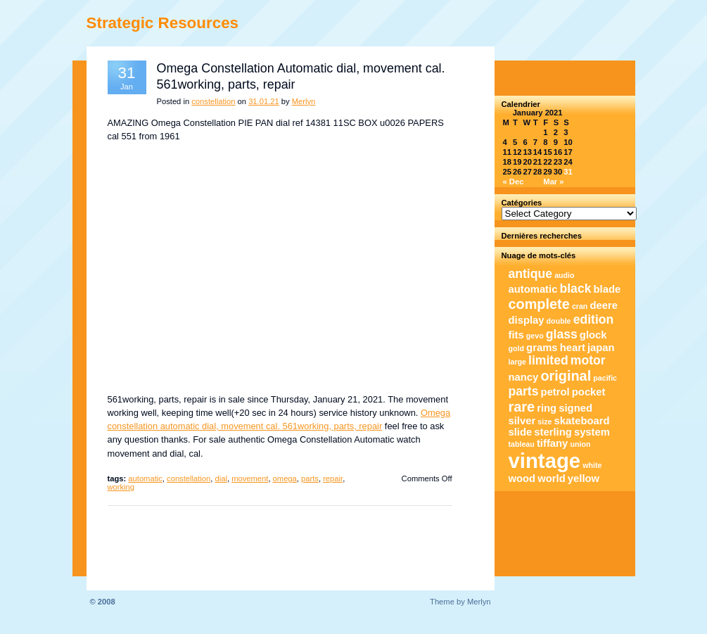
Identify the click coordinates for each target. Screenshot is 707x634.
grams (541, 347)
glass (562, 334)
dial (221, 478)
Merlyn (304, 101)
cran (580, 306)
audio (564, 275)
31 (567, 171)
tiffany (552, 443)
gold (517, 348)
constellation (213, 101)
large (517, 361)
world (551, 478)
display (526, 320)
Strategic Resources (163, 23)
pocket (589, 392)
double (559, 321)
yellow (583, 478)
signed (575, 408)
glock (593, 335)
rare (522, 406)
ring (546, 408)
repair (333, 478)
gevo (535, 335)
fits (516, 335)
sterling (552, 432)
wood (522, 478)
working (121, 487)
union (580, 444)
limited (548, 360)
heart (572, 347)
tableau (522, 444)
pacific (605, 378)
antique (531, 274)
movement (249, 478)
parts (310, 478)
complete (539, 304)
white (591, 465)
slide (521, 432)
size (544, 421)
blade (607, 289)
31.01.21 (263, 101)
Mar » (553, 181)
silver (522, 420)
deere (604, 305)
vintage (545, 460)
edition (593, 319)
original (565, 375)
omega (285, 478)
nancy (524, 377)
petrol (555, 392)
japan (601, 347)
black (576, 288)
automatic (145, 478)
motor (588, 360)
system (592, 432)
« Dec (513, 181)
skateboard (582, 420)
